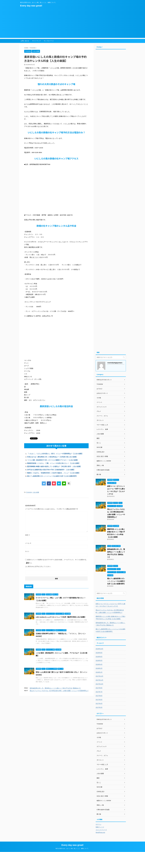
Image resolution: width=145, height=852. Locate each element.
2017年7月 (99, 692)
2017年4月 (99, 703)
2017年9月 (99, 688)
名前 (27, 535)
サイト (27, 551)
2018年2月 (99, 668)
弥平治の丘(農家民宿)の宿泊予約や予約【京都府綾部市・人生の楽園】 (51, 470)
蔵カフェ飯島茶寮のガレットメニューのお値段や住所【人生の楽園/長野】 (52, 476)
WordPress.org (100, 832)
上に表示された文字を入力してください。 (38, 566)
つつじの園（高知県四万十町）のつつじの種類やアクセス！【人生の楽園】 (53, 460)
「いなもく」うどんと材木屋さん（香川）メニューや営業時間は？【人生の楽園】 (56, 453)
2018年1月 (99, 672)
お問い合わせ (25, 41)
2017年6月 (99, 695)
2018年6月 (99, 656)
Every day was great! (31, 5)
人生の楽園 (35, 492)
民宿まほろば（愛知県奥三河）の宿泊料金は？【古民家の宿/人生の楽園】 (52, 457)
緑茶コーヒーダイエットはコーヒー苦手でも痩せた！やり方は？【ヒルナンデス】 (110, 605)
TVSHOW (29, 492)
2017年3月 (99, 707)
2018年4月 (99, 664)
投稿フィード (100, 827)
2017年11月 (99, 680)
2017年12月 (99, 676)
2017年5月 (99, 699)
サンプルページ (49, 41)
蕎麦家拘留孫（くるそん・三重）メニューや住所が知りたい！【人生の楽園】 (53, 463)
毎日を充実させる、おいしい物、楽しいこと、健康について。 (72, 848)
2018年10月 (99, 649)
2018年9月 (99, 652)
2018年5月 (99, 660)
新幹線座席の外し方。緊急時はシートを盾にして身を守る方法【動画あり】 (55, 688)
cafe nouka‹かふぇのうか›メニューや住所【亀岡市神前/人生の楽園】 (61, 617)
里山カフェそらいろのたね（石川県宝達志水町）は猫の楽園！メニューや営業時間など (59, 690)
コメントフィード (101, 830)
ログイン (98, 824)
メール (28, 543)
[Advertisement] (72, 24)
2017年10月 (99, 684)
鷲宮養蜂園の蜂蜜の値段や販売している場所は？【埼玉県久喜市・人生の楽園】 (54, 466)
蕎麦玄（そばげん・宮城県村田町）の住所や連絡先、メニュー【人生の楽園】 (53, 473)
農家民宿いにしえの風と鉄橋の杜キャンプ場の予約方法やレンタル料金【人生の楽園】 (110, 618)
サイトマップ (36, 41)
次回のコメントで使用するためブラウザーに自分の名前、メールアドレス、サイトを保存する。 (57, 559)
